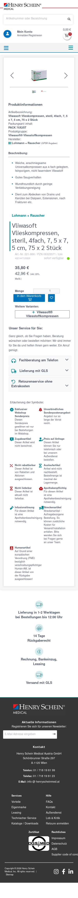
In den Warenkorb (29, 298)
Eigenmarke (18, 807)
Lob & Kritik (53, 818)
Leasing (16, 813)
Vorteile (16, 802)
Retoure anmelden (57, 823)
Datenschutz (59, 844)
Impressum (58, 838)
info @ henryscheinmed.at (43, 782)
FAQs (49, 802)
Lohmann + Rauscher (33, 143)
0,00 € (67, 29)
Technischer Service (23, 818)
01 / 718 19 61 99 (44, 770)
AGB (54, 849)
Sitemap (9, 875)
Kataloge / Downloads (24, 823)
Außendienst (53, 813)
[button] (12, 75)
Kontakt (50, 807)
